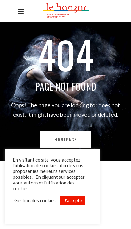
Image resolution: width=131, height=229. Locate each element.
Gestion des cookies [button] (35, 200)
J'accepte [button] (73, 200)
